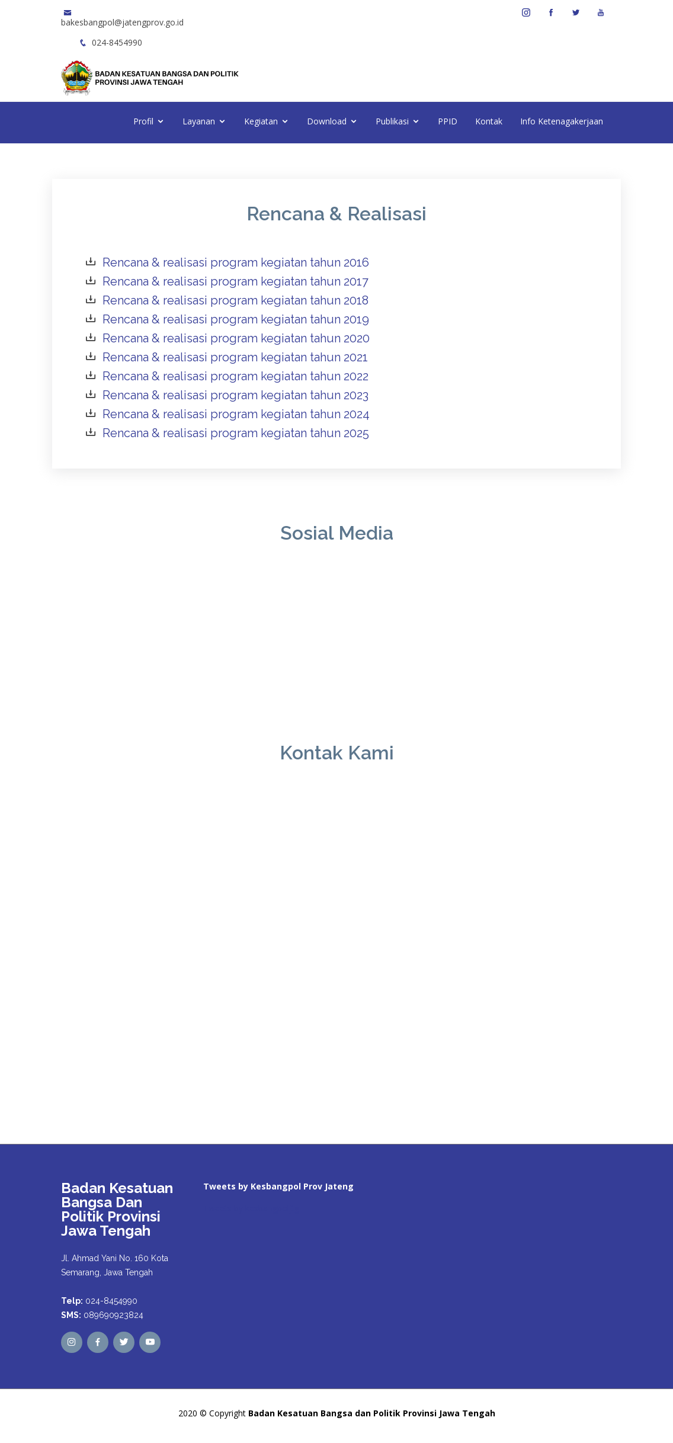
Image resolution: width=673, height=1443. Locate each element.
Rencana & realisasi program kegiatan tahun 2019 (235, 319)
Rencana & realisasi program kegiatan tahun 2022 (235, 376)
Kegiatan (261, 121)
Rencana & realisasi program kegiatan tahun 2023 (235, 395)
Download (327, 121)
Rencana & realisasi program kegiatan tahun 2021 (235, 357)
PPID (447, 121)
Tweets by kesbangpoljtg (251, 1208)
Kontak (488, 121)
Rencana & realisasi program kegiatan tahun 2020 (236, 338)
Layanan (198, 121)
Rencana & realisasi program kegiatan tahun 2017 (235, 281)
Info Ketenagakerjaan (561, 121)
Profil (143, 121)
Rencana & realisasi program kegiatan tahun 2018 (235, 300)
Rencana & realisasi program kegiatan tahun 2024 (236, 414)
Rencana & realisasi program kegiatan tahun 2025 (235, 433)
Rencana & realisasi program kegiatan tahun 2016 (235, 262)
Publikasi (392, 121)
